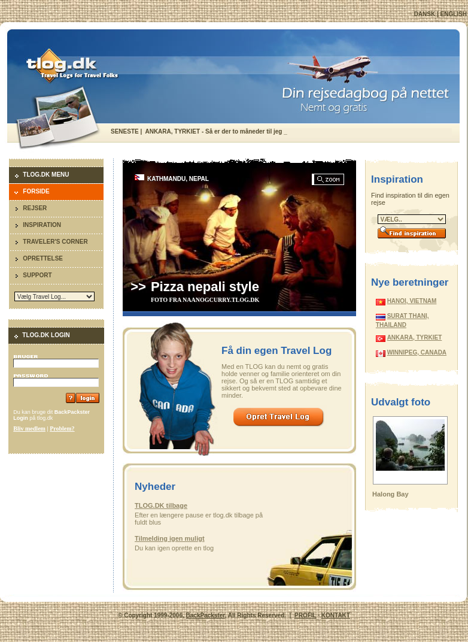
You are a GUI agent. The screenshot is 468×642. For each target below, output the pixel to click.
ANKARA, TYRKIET (414, 337)
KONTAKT (335, 615)
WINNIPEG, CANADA (416, 352)
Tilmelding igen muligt (170, 538)
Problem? (62, 428)
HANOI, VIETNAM (412, 301)
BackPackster (205, 615)
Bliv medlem (29, 428)
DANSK (425, 14)
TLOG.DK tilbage (161, 505)
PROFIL (305, 615)
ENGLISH (453, 14)
